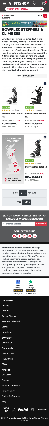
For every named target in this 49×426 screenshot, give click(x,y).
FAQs (4, 364)
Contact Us (7, 343)
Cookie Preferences (11, 396)
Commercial (7, 348)
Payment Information (12, 321)
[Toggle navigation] (4, 3)
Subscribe (41, 224)
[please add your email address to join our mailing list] (18, 224)
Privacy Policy (8, 391)
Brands (5, 327)
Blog (4, 402)
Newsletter (7, 332)
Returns (5, 311)
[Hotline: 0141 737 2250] (34, 3)
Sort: (19, 76)
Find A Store (7, 359)
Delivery (5, 305)
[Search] (23, 9)
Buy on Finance (9, 316)
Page (19, 202)
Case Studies (8, 353)
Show (15, 193)
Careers (5, 380)
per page (32, 193)
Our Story (6, 375)
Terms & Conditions (11, 385)
